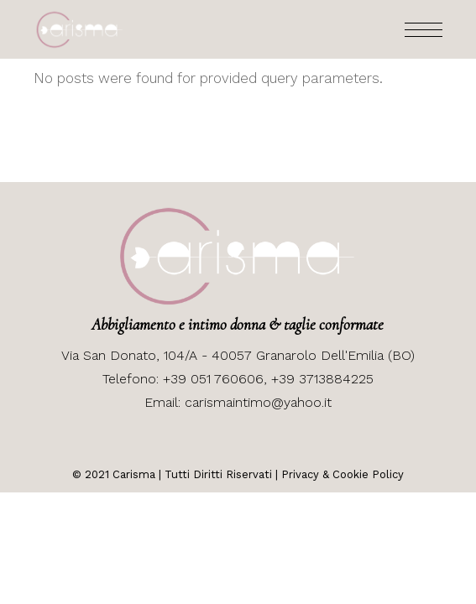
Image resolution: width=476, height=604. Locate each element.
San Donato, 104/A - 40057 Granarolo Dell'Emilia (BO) (247, 355)
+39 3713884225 (322, 379)
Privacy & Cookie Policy (342, 474)
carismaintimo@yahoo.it (258, 402)
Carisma (132, 474)
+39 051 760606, (217, 379)
